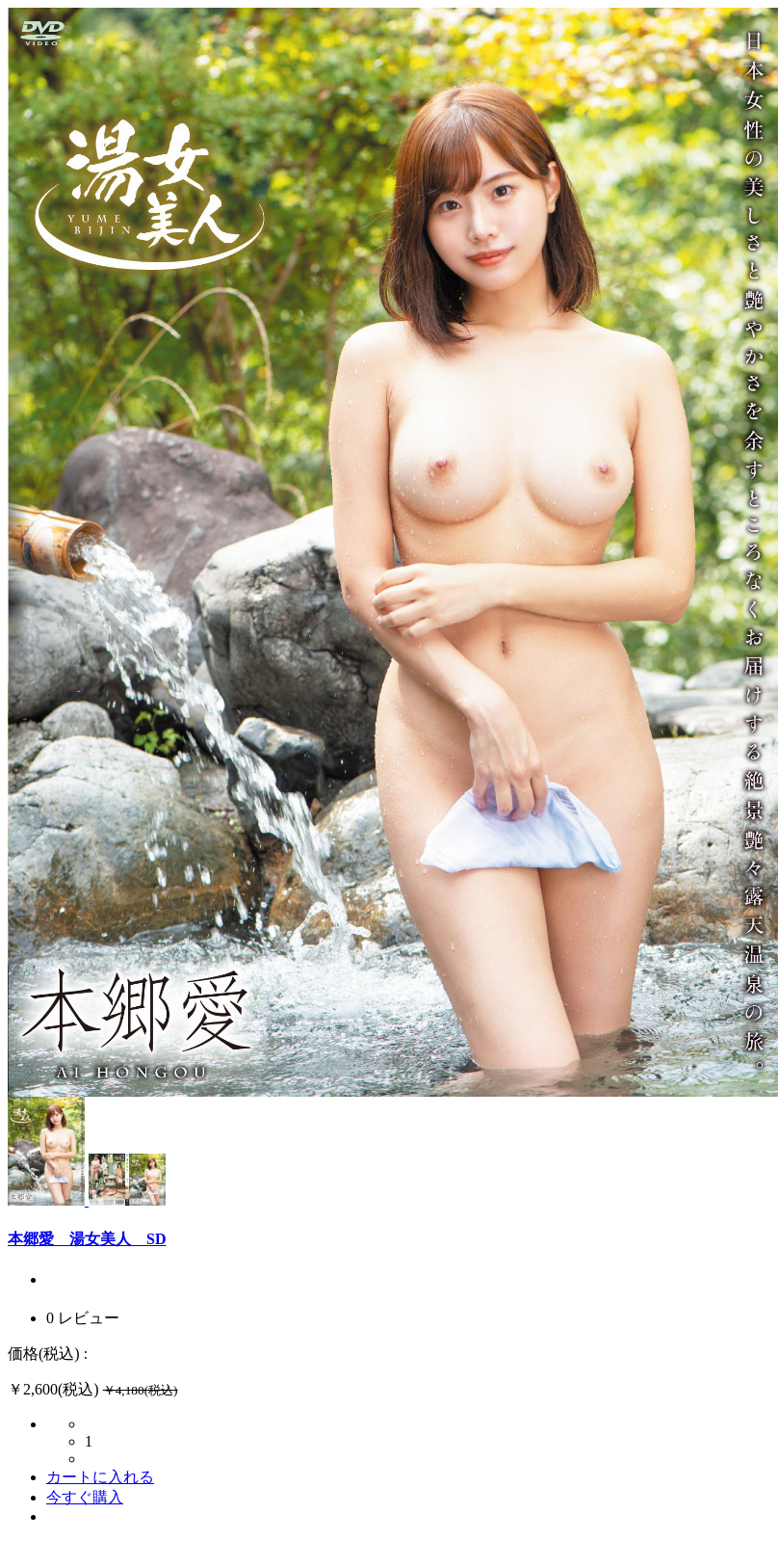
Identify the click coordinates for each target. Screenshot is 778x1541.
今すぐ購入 (84, 1497)
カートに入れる (100, 1477)
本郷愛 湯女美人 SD (87, 1239)
